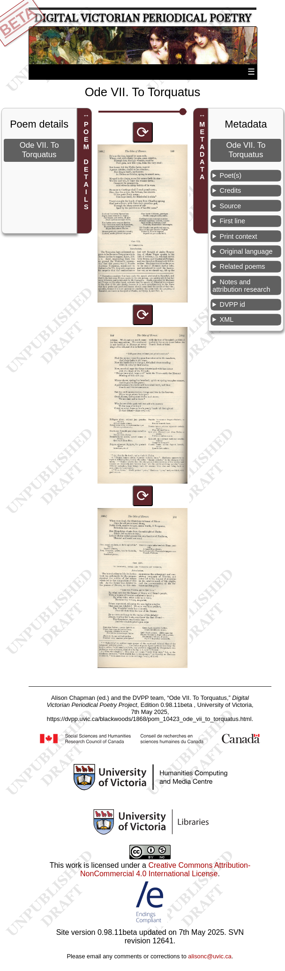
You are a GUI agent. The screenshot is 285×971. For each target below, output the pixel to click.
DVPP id (232, 304)
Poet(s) (230, 175)
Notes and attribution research (241, 285)
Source (230, 206)
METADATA (202, 151)
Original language (246, 251)
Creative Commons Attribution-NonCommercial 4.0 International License (165, 869)
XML (227, 319)
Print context (238, 236)
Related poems (242, 266)
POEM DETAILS (86, 166)
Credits (230, 190)
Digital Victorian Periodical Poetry (142, 18)
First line (232, 221)
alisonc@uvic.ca (210, 956)
